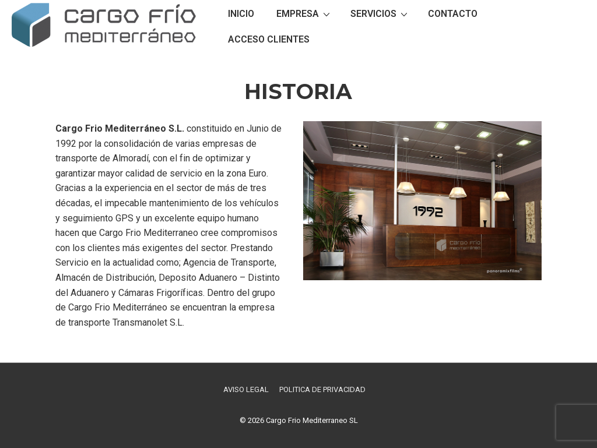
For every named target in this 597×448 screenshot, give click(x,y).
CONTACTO (452, 13)
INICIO (241, 13)
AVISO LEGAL (246, 389)
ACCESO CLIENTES (269, 39)
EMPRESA (304, 13)
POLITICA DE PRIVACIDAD (322, 389)
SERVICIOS (380, 13)
